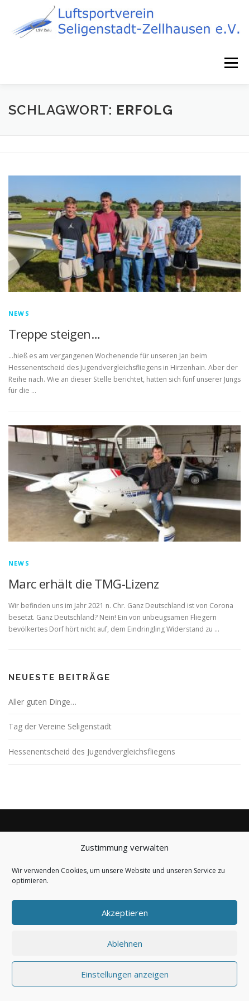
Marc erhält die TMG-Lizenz (83, 583)
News (19, 313)
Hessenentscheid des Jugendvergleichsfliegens (91, 751)
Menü (230, 63)
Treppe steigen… (54, 333)
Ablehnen (124, 943)
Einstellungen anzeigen (125, 974)
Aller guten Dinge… (42, 701)
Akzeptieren (125, 912)
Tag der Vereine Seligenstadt (60, 726)
